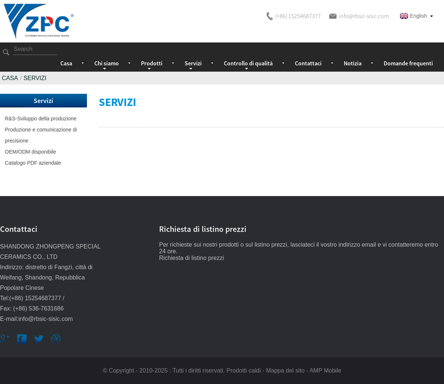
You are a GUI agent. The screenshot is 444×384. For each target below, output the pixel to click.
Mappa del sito (285, 370)
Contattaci (308, 63)
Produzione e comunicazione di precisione (41, 135)
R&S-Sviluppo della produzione (41, 118)
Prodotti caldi (243, 370)
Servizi (35, 78)
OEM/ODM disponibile (30, 152)
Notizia (352, 63)
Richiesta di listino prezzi (191, 258)
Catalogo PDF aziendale (33, 163)
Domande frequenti (408, 63)
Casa (66, 63)
